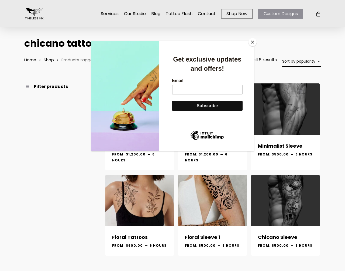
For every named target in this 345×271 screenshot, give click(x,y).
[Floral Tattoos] (139, 200)
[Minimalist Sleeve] (285, 109)
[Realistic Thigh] (139, 109)
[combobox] (301, 61)
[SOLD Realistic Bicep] (212, 109)
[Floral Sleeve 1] (212, 200)
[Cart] (318, 13)
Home (30, 60)
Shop (49, 60)
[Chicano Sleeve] (285, 200)
